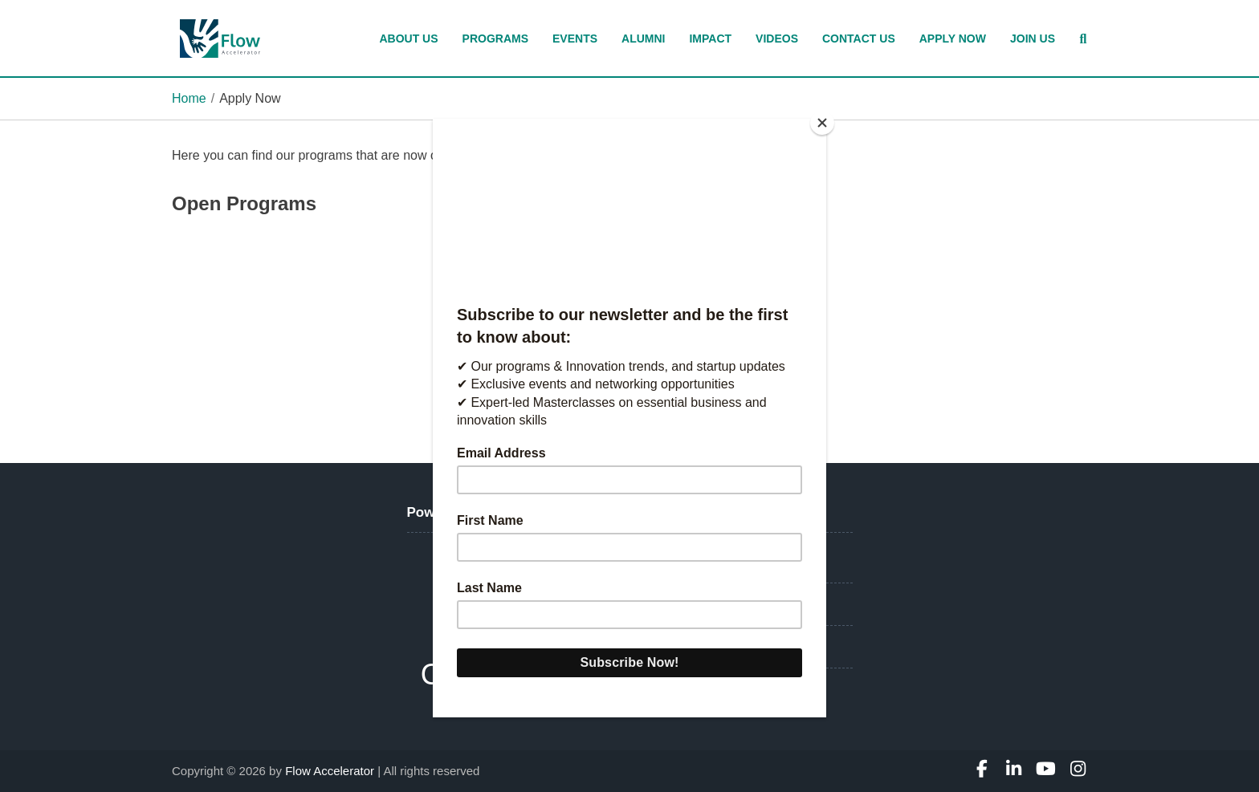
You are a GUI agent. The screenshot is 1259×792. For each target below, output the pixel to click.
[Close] (822, 123)
